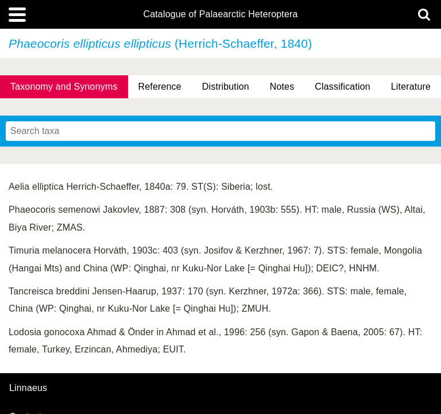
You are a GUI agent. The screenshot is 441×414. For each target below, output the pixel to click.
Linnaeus (28, 388)
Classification (342, 86)
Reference (159, 86)
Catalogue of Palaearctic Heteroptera (220, 14)
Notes (282, 86)
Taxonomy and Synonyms (64, 86)
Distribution (225, 86)
